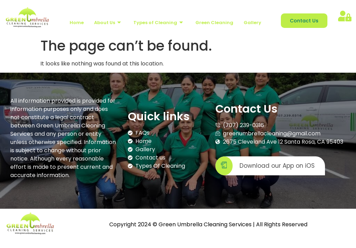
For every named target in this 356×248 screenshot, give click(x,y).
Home (77, 22)
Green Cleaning (214, 22)
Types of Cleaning (158, 22)
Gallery (252, 22)
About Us (107, 22)
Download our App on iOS (265, 165)
